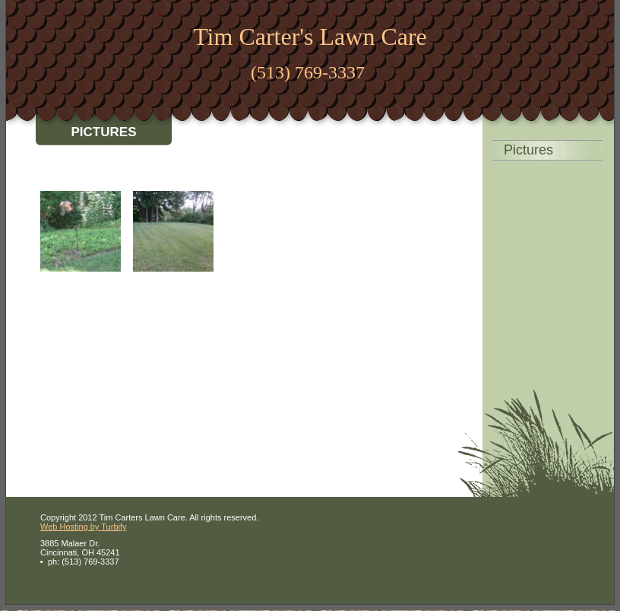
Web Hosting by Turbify (83, 526)
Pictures (528, 150)
